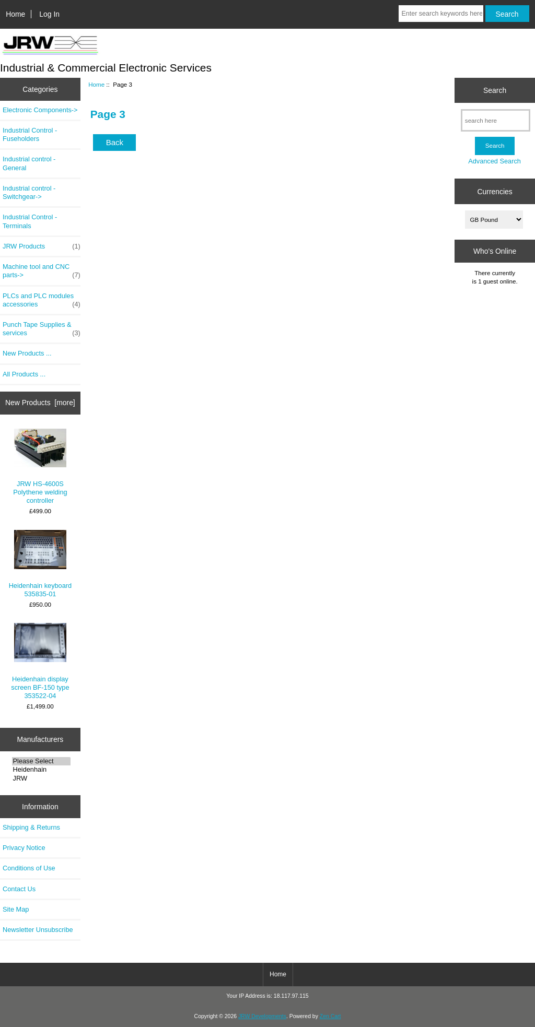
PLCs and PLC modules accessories (41, 300)
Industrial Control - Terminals (30, 221)
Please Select (41, 761)
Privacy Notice (24, 848)
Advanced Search (494, 161)
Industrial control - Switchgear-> (29, 192)
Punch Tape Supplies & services (41, 329)
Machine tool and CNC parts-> (41, 271)
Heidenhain (41, 769)
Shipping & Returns (31, 827)
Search (494, 90)
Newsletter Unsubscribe (38, 930)
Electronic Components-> (40, 110)
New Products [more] (40, 402)
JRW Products (41, 246)
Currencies (494, 191)
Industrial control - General (29, 163)
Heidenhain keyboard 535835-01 (40, 564)
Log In (49, 14)
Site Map (16, 909)
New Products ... (27, 353)
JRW (41, 778)
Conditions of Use (29, 868)
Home (15, 14)
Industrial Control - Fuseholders (30, 134)
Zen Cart (330, 1016)
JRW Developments (262, 1016)
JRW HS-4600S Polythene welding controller (40, 467)
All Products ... (24, 374)
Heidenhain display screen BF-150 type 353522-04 (40, 661)
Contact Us (19, 889)
